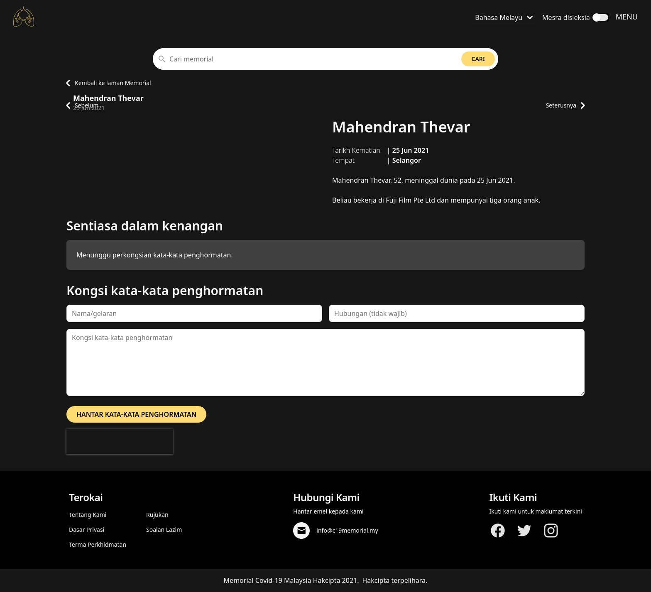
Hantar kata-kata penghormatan (136, 414)
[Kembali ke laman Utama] (23, 16)
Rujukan (157, 515)
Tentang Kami (87, 515)
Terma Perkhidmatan (97, 544)
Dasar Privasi (86, 529)
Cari (478, 59)
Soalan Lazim (164, 529)
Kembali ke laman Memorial (106, 83)
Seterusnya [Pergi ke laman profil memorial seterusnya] (565, 105)
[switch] (600, 17)
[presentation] (119, 441)
